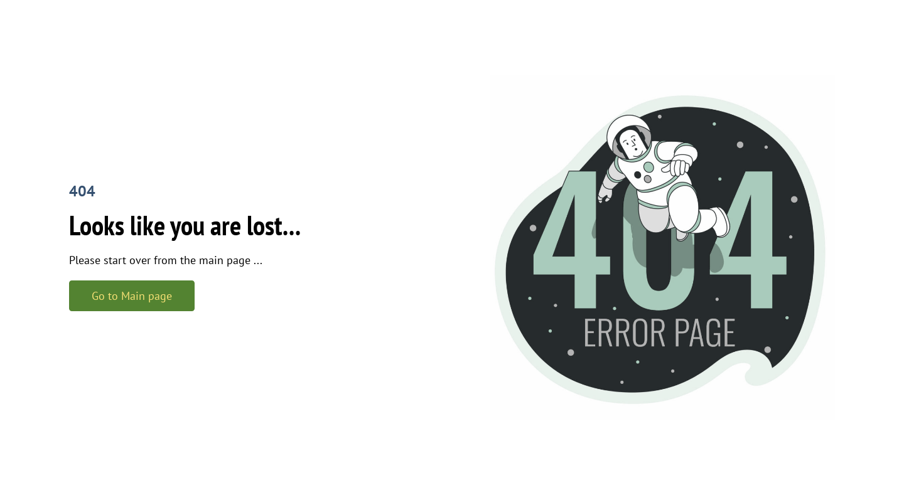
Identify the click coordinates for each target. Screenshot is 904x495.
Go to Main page (132, 296)
